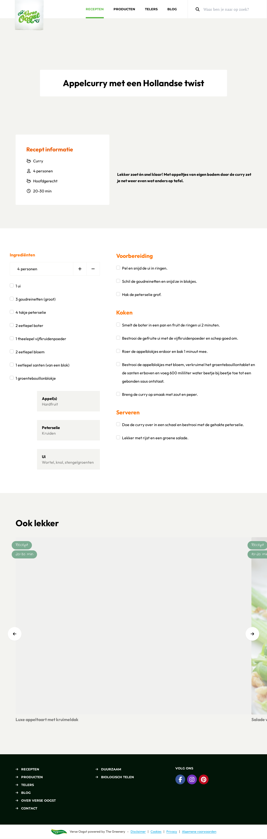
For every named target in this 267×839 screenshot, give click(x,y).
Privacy (171, 831)
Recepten (95, 9)
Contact (26, 808)
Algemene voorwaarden (199, 831)
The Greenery (115, 831)
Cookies (156, 831)
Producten (124, 9)
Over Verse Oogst (36, 800)
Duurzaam (108, 769)
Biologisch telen (114, 777)
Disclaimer (138, 831)
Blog (172, 9)
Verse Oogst (78, 831)
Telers (151, 9)
